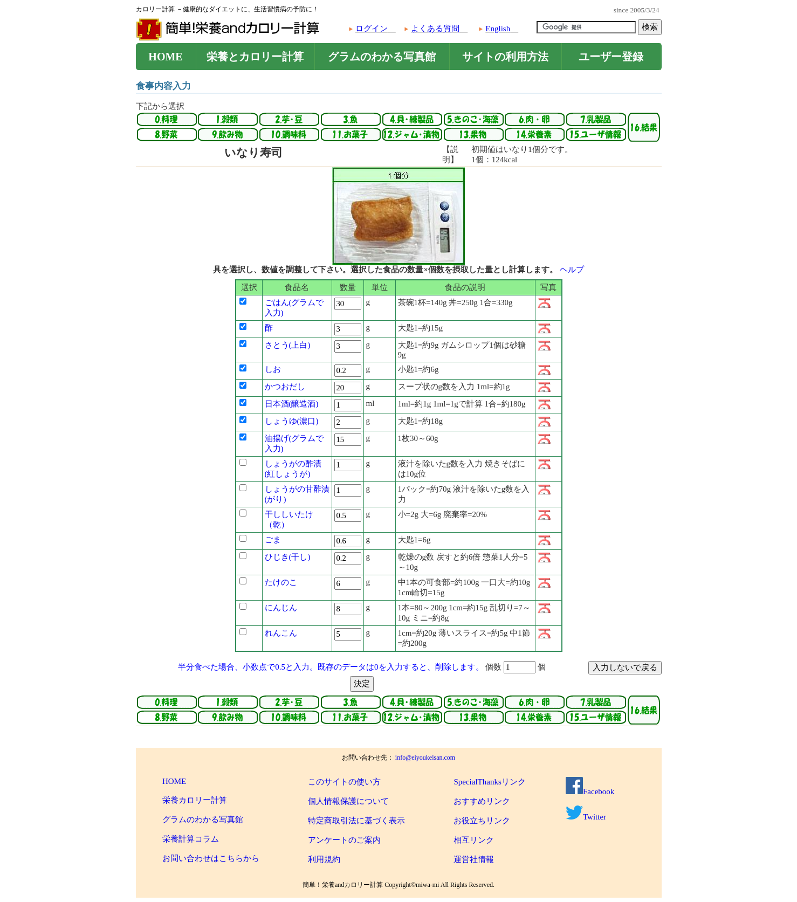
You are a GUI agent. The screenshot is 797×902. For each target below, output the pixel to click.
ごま (273, 539)
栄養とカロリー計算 (255, 57)
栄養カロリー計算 (194, 800)
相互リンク (474, 840)
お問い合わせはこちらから (210, 858)
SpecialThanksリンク (489, 781)
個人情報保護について (348, 801)
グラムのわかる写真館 (382, 57)
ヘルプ (572, 269)
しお (273, 369)
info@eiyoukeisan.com (425, 757)
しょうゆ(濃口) (292, 421)
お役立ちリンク (482, 820)
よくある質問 (435, 28)
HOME (165, 57)
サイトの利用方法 (505, 57)
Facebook (590, 791)
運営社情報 (474, 859)
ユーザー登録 (611, 57)
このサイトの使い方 (344, 781)
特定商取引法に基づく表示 (356, 820)
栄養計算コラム (190, 839)
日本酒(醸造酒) (292, 404)
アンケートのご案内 (344, 840)
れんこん (281, 633)
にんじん (281, 607)
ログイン (371, 28)
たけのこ (281, 582)
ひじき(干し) (288, 557)
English (497, 28)
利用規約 (324, 859)
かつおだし (285, 386)
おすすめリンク (482, 801)
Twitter (586, 817)
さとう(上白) (288, 345)
